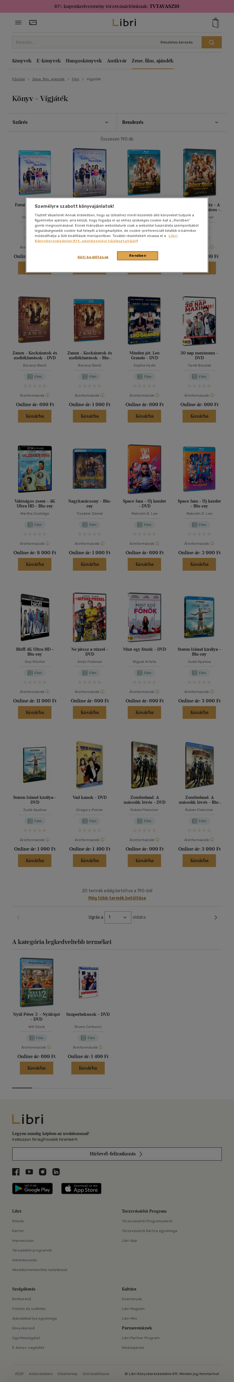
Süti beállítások (93, 257)
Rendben (137, 255)
